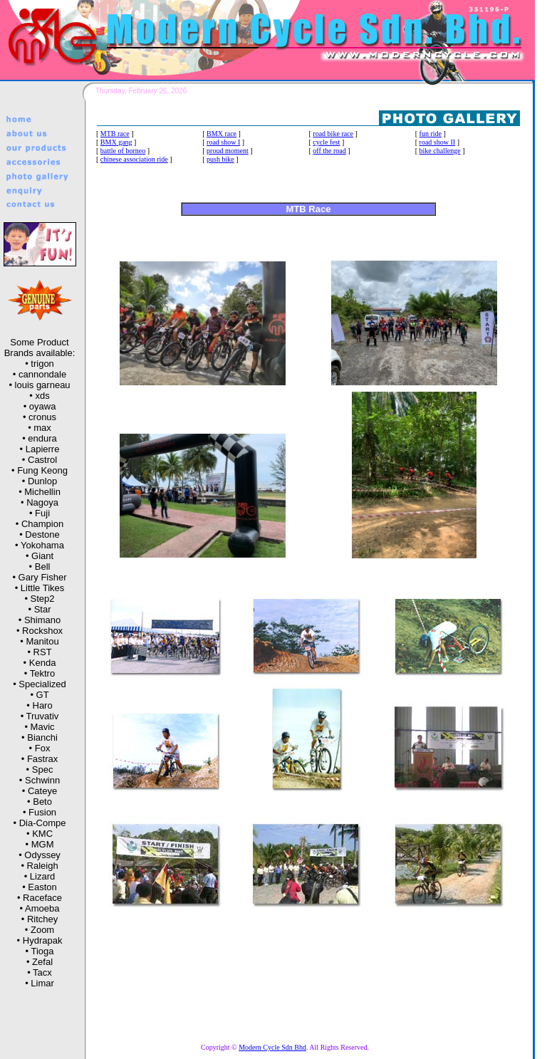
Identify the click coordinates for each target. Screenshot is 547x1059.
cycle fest (326, 142)
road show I (223, 142)
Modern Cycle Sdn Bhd (272, 1047)
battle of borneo (122, 151)
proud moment (228, 151)
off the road (329, 151)
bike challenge (440, 151)
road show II (438, 142)
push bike (220, 159)
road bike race (333, 133)
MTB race (115, 133)
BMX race (221, 133)
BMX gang (116, 142)
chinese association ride (134, 159)
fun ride (431, 133)
